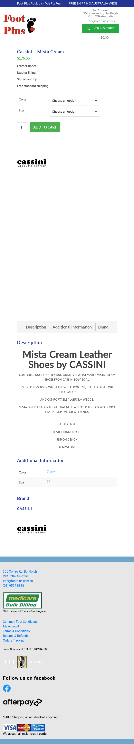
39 (48, 481)
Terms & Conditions (16, 631)
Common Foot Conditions (20, 622)
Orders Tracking (13, 640)
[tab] (36, 327)
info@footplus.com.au (18, 581)
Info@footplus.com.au (102, 21)
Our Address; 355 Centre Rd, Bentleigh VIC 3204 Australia (100, 13)
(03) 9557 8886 (100, 28)
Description (36, 327)
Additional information (72, 327)
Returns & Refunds (16, 636)
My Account (11, 626)
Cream (50, 471)
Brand (103, 327)
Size (21, 110)
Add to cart (45, 127)
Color (22, 99)
